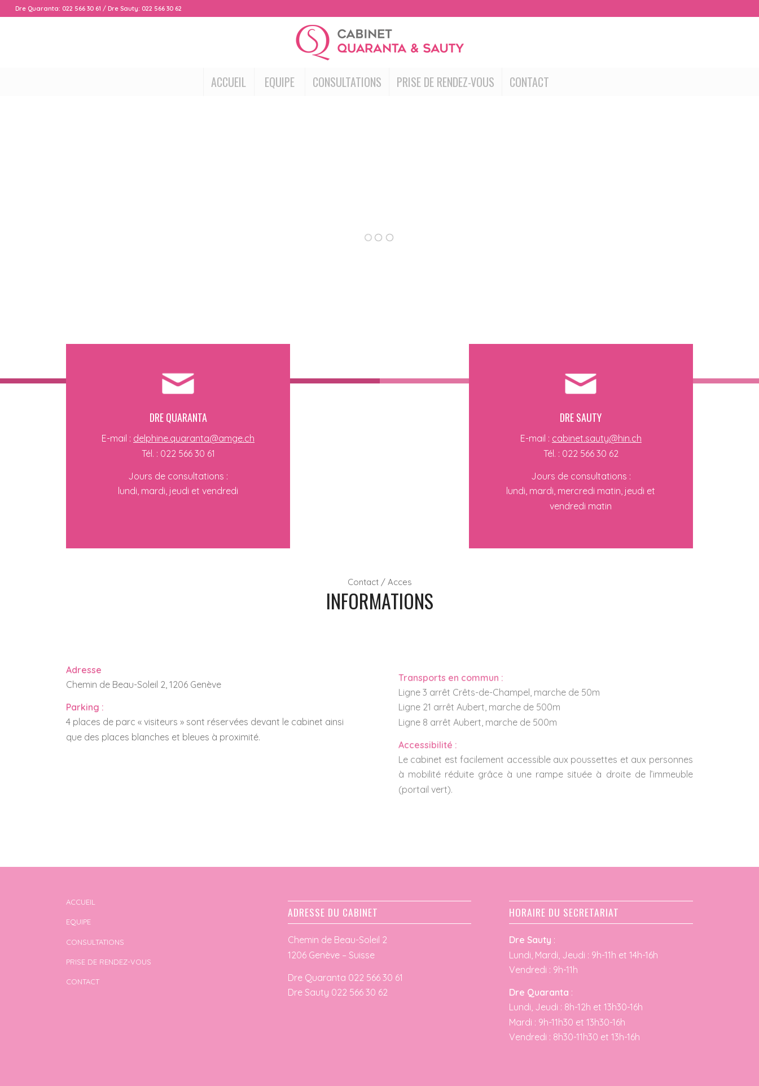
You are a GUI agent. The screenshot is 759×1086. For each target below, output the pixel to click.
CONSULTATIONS (95, 942)
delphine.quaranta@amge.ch (194, 438)
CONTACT (82, 981)
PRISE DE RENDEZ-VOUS (108, 961)
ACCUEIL (80, 901)
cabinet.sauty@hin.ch (597, 438)
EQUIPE (78, 921)
